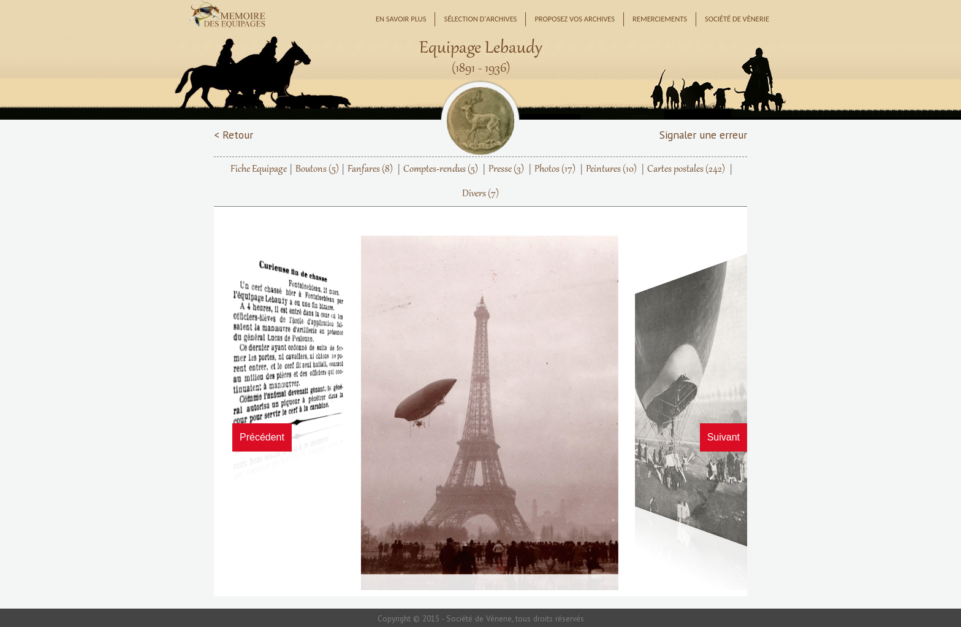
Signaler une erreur (703, 135)
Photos (554, 169)
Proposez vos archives (574, 18)
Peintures (611, 169)
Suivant (723, 437)
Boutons (317, 169)
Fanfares (370, 169)
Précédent (262, 437)
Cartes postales (686, 169)
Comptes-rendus (440, 169)
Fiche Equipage (258, 169)
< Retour (233, 135)
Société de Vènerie (737, 18)
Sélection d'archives (480, 18)
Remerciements (659, 18)
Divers (480, 194)
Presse (506, 169)
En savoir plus (401, 18)
